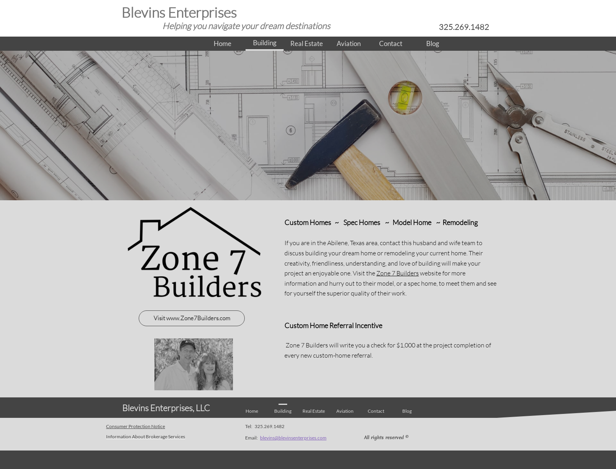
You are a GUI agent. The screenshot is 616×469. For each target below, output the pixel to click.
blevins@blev (273, 438)
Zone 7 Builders (397, 273)
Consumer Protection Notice (135, 426)
